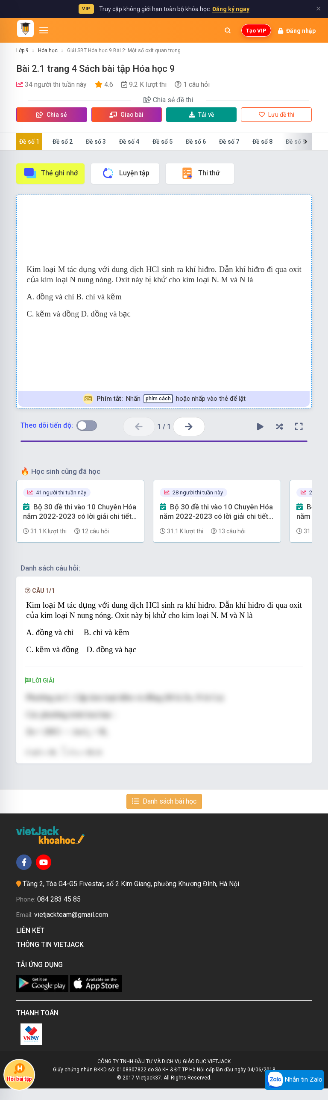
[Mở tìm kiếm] (227, 30)
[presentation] (82, 733)
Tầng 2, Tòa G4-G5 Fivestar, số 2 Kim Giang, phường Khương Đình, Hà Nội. (131, 895)
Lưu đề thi (276, 114)
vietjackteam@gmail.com (71, 926)
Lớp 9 (22, 50)
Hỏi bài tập (19, 1072)
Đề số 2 (63, 141)
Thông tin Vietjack (51, 956)
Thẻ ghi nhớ (50, 173)
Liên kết (32, 942)
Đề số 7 (229, 141)
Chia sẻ (51, 114)
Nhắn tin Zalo (294, 1079)
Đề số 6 (196, 141)
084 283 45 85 (59, 910)
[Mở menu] (44, 30)
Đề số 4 (129, 141)
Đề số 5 (162, 141)
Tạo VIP (256, 30)
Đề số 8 (262, 141)
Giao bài (126, 114)
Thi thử (200, 173)
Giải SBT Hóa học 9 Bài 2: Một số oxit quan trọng (124, 50)
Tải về (201, 114)
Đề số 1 (29, 141)
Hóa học (48, 50)
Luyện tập (125, 173)
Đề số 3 (96, 141)
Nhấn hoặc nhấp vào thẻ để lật (164, 398)
